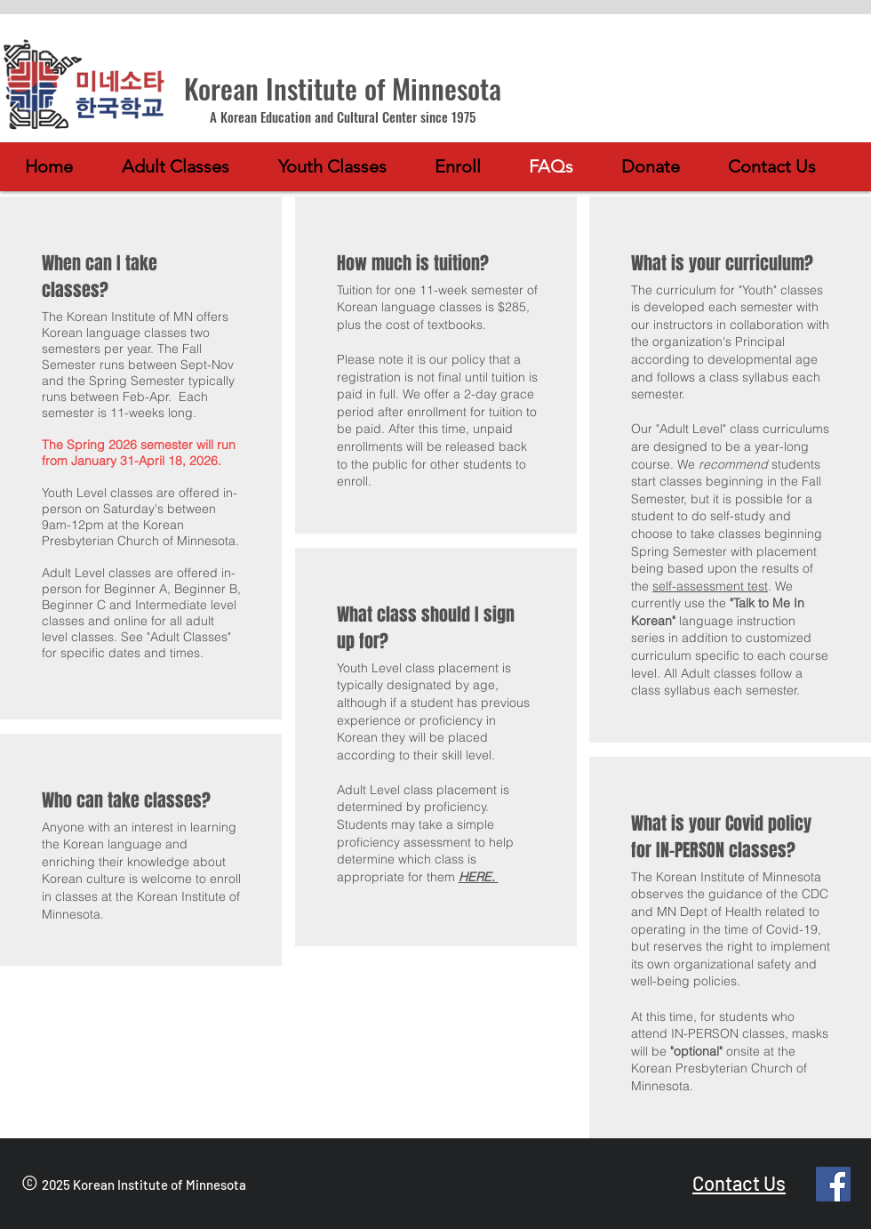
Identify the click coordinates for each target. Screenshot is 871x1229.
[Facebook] (833, 1184)
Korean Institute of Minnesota (342, 88)
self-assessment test (710, 586)
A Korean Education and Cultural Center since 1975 (342, 116)
